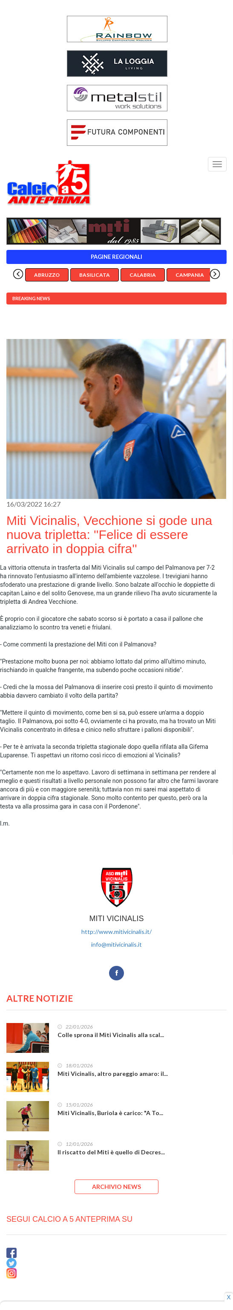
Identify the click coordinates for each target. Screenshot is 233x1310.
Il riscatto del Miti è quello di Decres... (111, 1152)
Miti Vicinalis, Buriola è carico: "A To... (110, 1112)
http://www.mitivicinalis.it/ (116, 931)
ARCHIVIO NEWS (116, 1186)
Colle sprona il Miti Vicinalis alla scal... (111, 1034)
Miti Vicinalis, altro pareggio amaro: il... (113, 1073)
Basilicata (94, 275)
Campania (189, 275)
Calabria (142, 275)
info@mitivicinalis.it (116, 944)
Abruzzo (47, 275)
